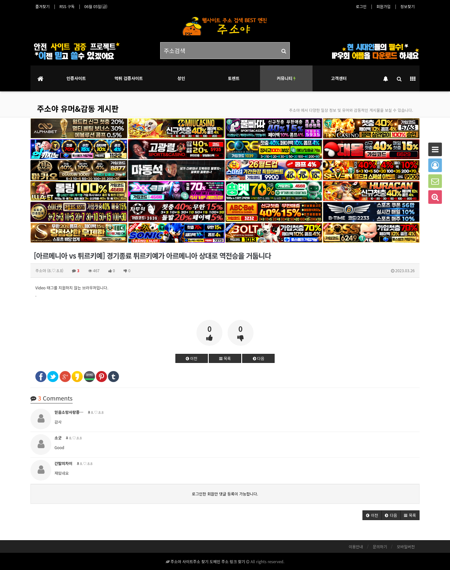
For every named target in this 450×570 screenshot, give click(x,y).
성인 (181, 78)
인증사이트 (76, 78)
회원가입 (383, 6)
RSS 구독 (67, 6)
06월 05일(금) (95, 6)
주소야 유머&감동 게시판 (78, 108)
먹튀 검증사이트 (128, 78)
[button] (372, 515)
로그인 (361, 6)
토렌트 (234, 78)
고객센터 (339, 78)
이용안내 (356, 546)
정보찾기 (407, 6)
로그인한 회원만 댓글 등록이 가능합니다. (225, 493)
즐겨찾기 (42, 6)
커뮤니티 (286, 78)
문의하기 (380, 546)
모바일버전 (406, 546)
